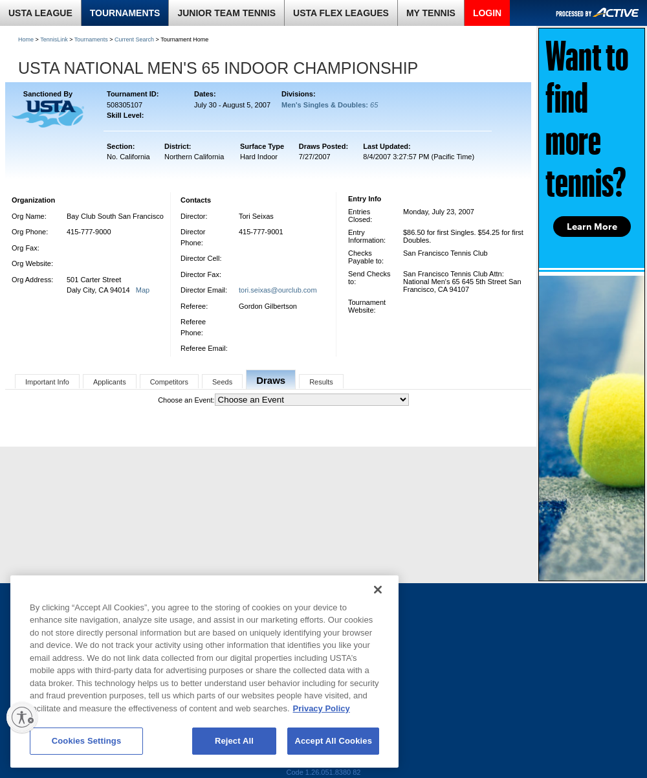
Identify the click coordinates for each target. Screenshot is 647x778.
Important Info (47, 382)
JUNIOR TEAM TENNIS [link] (226, 13)
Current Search (134, 39)
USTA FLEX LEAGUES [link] (341, 13)
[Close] (378, 589)
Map (142, 290)
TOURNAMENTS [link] (125, 13)
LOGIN (487, 13)
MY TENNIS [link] (430, 13)
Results (321, 382)
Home (26, 39)
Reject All (234, 741)
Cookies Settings (87, 741)
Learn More (592, 226)
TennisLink (54, 39)
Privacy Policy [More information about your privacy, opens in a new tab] (321, 708)
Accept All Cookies (333, 741)
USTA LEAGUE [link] (40, 13)
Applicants (109, 382)
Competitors (169, 382)
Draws (270, 380)
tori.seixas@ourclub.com (278, 290)
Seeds (222, 382)
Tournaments (91, 39)
